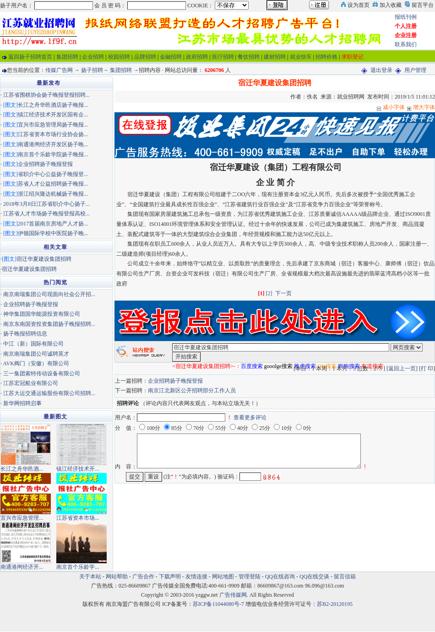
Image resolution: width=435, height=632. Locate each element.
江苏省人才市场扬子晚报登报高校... (46, 213)
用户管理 (415, 70)
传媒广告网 (59, 70)
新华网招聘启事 (22, 403)
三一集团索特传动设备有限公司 (41, 373)
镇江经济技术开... (77, 469)
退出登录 (381, 70)
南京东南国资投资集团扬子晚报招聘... (49, 324)
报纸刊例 (406, 17)
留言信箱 (345, 576)
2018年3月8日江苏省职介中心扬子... (46, 204)
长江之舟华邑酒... (21, 469)
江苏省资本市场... (77, 518)
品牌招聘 (145, 57)
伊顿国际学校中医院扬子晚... (53, 233)
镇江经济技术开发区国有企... (53, 114)
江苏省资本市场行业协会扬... (53, 134)
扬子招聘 (92, 70)
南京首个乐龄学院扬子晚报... (53, 154)
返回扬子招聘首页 (30, 57)
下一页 (283, 293)
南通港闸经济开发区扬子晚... (53, 144)
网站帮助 (117, 576)
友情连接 (196, 576)
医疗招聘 (223, 57)
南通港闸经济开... (21, 567)
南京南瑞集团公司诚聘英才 (36, 354)
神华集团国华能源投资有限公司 (41, 314)
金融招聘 (171, 57)
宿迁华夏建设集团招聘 (43, 259)
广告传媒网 (233, 595)
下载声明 (170, 576)
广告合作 (143, 576)
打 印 (427, 368)
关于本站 (90, 576)
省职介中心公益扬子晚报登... (53, 174)
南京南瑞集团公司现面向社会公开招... (49, 294)
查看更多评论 (250, 417)
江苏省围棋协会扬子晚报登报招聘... (46, 95)
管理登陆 (250, 576)
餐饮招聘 (249, 57)
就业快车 (301, 57)
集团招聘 (67, 57)
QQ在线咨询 (280, 576)
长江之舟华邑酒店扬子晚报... (53, 105)
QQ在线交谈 (314, 576)
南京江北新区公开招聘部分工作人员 (192, 390)
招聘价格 (326, 57)
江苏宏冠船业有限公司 (30, 383)
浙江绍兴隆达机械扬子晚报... (53, 194)
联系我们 (406, 44)
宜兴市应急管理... (21, 518)
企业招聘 (93, 57)
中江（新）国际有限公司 (33, 344)
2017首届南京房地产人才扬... (53, 223)
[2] (269, 293)
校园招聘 (119, 57)
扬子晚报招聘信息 (25, 333)
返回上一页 (402, 368)
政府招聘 (197, 57)
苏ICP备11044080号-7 (218, 604)
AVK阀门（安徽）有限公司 (36, 363)
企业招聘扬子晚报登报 (175, 381)
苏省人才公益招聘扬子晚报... (53, 184)
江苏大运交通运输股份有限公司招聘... (49, 393)
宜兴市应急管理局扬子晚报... (53, 124)
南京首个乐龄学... (77, 567)
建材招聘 (275, 57)
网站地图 (223, 576)
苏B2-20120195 (335, 604)
